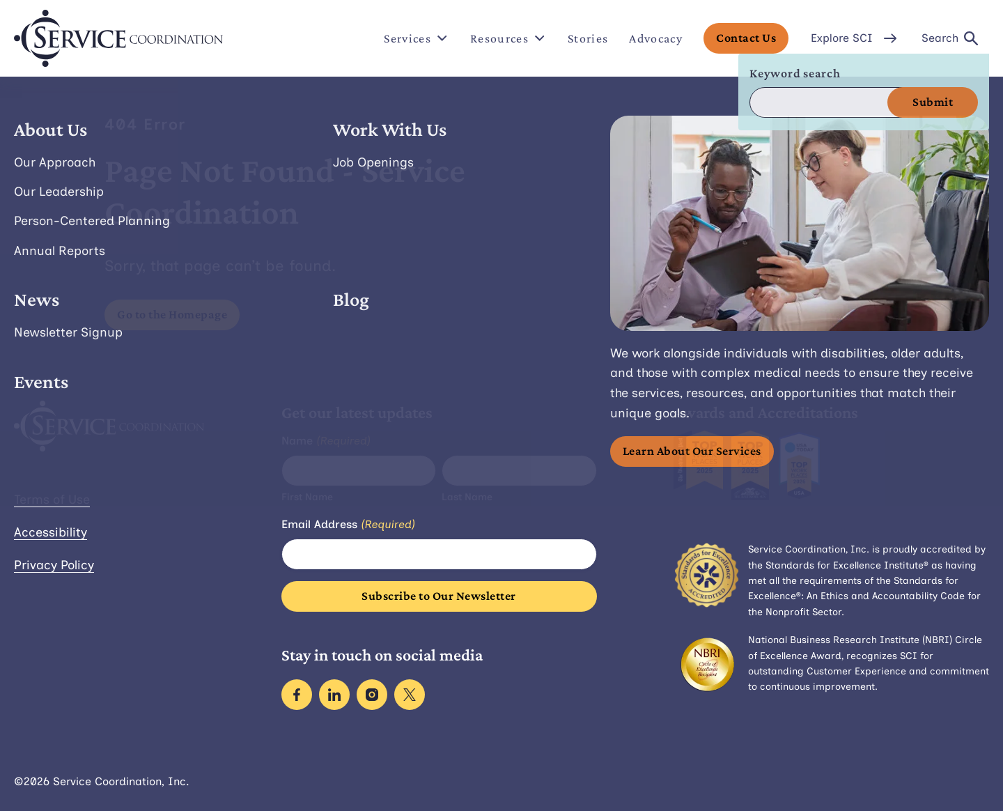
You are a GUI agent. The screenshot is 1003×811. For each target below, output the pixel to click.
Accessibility (50, 532)
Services (416, 38)
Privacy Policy (54, 565)
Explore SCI (855, 38)
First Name (307, 497)
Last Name (467, 497)
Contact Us (746, 38)
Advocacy (656, 38)
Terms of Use (52, 499)
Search (950, 38)
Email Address (348, 525)
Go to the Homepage (172, 314)
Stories (588, 38)
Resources (508, 38)
